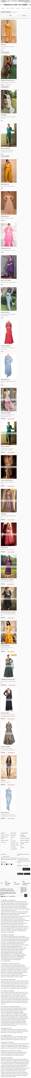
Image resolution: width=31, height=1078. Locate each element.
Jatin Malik (8, 946)
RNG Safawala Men (5, 955)
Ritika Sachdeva (11, 976)
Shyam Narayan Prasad (14, 923)
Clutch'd (23, 966)
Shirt (26, 1038)
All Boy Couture (4, 1048)
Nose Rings (8, 1009)
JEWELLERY (14, 0)
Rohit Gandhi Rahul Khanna (7, 919)
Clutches (23, 1019)
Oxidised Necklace (21, 1018)
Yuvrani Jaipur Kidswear (20, 1045)
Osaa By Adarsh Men (22, 904)
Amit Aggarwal (15, 920)
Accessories (3, 999)
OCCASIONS (13, 846)
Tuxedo (2, 998)
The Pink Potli (17, 966)
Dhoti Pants (17, 983)
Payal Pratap (19, 911)
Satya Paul (23, 901)
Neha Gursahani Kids (12, 1046)
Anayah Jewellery (17, 970)
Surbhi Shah (20, 921)
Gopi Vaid (20, 924)
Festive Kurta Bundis (16, 1001)
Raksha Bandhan (22, 1052)
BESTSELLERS (13, 835)
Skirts (14, 985)
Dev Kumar (3, 943)
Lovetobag (24, 970)
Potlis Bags (17, 1019)
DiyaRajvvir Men (11, 949)
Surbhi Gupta (18, 927)
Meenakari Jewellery (18, 1012)
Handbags (3, 1021)
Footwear (23, 1002)
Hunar (20, 968)
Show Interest (11, 418)
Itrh (12, 929)
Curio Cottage (4, 965)
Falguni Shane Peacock (6, 904)
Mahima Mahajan (26, 908)
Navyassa (12, 1045)
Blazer (22, 1038)
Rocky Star (14, 904)
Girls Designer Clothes (6, 1029)
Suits (26, 992)
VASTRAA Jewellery (10, 968)
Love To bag (11, 966)
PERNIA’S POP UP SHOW (4, 838)
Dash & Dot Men (7, 936)
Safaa (2, 929)
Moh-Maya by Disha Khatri (19, 965)
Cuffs (12, 1008)
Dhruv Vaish (15, 936)
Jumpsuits (23, 985)
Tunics (2, 983)
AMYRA (20, 973)
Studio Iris (3, 930)
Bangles (24, 1008)
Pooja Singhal (17, 901)
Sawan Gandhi (19, 926)
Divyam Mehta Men (13, 937)
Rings (20, 1008)
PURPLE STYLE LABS (5, 835)
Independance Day (11, 1052)
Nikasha (23, 919)
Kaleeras (20, 1009)
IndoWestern (8, 1001)
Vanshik (3, 939)
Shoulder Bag (4, 1024)
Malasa (12, 927)
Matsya (25, 926)
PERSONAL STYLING (15, 844)
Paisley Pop (24, 975)
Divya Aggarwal (4, 923)
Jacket (18, 1038)
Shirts (14, 992)
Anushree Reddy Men (16, 946)
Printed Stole (13, 1025)
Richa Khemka (7, 929)
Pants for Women (25, 983)
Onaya (16, 907)
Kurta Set (10, 1031)
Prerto (17, 976)
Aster (17, 968)
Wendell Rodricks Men (6, 958)
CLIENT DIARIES (14, 848)
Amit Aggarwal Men (14, 945)
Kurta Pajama (16, 996)
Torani (2, 927)
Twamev (18, 940)
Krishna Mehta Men (11, 943)
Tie (26, 1002)
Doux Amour (3, 972)
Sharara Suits (4, 1031)
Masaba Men (15, 952)
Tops (22, 982)
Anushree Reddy (10, 903)
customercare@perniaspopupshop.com (9, 859)
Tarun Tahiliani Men (23, 945)
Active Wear (17, 1002)
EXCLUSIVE (13, 837)
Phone (26, 865)
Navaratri (3, 1053)
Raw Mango (3, 901)
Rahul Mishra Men (20, 953)
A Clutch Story (10, 972)
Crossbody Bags (4, 1022)
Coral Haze (7, 973)
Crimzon (21, 976)
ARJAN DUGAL (4, 949)
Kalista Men (3, 950)
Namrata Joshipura (24, 920)
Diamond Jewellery (14, 1015)
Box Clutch (16, 1024)
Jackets (18, 985)
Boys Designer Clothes (6, 1036)
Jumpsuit (25, 998)
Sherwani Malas (17, 999)
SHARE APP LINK (26, 869)
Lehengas (3, 980)
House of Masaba (5, 926)
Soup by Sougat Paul (12, 924)
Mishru (3, 910)
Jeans (11, 996)
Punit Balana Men (5, 945)
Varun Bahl (3, 920)
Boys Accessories (22, 1039)
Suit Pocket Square (23, 993)
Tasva (2, 936)
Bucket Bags (12, 1022)
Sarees (17, 980)
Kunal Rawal (12, 940)
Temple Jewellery (5, 1015)
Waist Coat (11, 993)
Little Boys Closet (5, 1045)
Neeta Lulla (9, 920)
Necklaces (3, 1008)
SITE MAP (22, 847)
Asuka (8, 940)
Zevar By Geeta (25, 968)
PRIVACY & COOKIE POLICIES (24, 843)
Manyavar (3, 907)
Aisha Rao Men (22, 947)
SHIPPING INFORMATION (23, 836)
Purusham (10, 942)
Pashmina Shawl (23, 1024)
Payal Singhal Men (5, 953)
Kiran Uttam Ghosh (16, 908)
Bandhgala (12, 998)
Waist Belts (12, 1021)
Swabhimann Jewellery (7, 969)
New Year (21, 1055)
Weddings (8, 1055)
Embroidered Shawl (5, 1025)
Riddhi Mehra (23, 913)
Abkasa (16, 947)
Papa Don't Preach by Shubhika (8, 911)
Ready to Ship (16, 988)
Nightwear (13, 986)
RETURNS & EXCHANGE (25, 838)
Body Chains (10, 1010)
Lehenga (13, 1029)
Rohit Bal (16, 914)
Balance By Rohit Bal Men (17, 958)
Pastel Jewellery (23, 1013)
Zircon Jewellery (14, 1013)
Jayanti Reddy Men (5, 959)
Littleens (20, 1046)
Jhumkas (21, 1016)
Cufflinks (23, 999)
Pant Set (12, 1002)
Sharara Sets (17, 982)
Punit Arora (12, 953)
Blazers (18, 995)
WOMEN (4, 0)
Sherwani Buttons (5, 996)
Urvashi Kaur (4, 932)
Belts (10, 1019)
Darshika (23, 942)
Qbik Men (3, 946)
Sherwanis (3, 982)
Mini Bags (18, 1022)
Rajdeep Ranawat (5, 913)
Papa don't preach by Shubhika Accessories (11, 975)
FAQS (21, 845)
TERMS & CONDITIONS (24, 840)
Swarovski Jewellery (5, 1013)
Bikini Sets (9, 985)
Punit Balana (25, 911)
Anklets (21, 1010)
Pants (2, 993)
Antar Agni (3, 903)
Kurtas (22, 992)
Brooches (3, 1003)
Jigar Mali (16, 929)
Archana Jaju (25, 927)
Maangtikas (14, 1009)
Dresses (8, 982)
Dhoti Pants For (4, 1032)
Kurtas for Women (24, 980)
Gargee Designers (20, 949)
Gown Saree (4, 988)
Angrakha (7, 998)
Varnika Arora (4, 966)
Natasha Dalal (10, 901)
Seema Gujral (18, 916)
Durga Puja (22, 1053)
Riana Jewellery (8, 970)
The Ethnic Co (4, 942)
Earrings (8, 1008)
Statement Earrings (5, 1016)
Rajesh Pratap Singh (14, 913)
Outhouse (3, 968)
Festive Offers (23, 988)
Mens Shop (24, 1001)
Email (20, 865)
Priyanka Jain (4, 924)
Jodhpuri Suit (23, 996)
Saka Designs (26, 1046)
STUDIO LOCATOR (4, 840)
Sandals (6, 1019)
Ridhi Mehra (23, 906)
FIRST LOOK (3, 842)
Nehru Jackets (23, 1036)
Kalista (9, 908)
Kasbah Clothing (10, 950)
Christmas (3, 1055)
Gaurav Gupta (18, 917)
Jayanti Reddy (4, 908)
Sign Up (26, 895)
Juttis (13, 1019)
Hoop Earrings (4, 1018)
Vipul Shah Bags (14, 973)
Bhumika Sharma (5, 921)
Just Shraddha (16, 969)
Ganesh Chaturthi (15, 1053)
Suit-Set (23, 995)
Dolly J (26, 903)
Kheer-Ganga (24, 940)
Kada (26, 1018)
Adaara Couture (23, 929)
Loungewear (10, 999)
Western (3, 1001)
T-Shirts (14, 995)
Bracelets (16, 1008)
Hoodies (3, 995)
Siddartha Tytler (25, 916)
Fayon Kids (3, 1043)
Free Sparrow (4, 1046)
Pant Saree (9, 988)
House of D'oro (24, 969)
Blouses (18, 986)
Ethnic (27, 999)
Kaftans (25, 982)
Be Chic (2, 973)
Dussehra (8, 1053)
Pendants (11, 1012)
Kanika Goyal (24, 923)
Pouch (7, 1021)
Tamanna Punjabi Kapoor (12, 930)
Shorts (10, 995)
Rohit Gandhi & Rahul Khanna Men (18, 955)
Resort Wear (3, 985)
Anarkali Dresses (20, 1031)
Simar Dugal (7, 927)
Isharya (10, 965)
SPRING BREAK (20, 956)
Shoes (2, 1019)
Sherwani (18, 992)
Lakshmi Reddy (25, 1043)
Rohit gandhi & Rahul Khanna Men (13, 939)
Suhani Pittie (4, 976)
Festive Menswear (5, 1002)
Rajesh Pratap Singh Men (23, 937)
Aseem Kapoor (10, 932)
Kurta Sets (13, 980)
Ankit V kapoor (4, 937)
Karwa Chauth (15, 1055)
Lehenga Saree (24, 986)
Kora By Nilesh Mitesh (5, 961)
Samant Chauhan (13, 921)
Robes (6, 995)
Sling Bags (23, 1021)
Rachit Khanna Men (5, 947)
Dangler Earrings (14, 1016)
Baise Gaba (17, 906)
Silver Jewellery (22, 1015)
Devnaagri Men (19, 943)
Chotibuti (19, 1043)
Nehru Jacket (9, 992)
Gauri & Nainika (22, 907)
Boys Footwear (13, 1039)
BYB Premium (25, 1048)
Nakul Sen (8, 910)
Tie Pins (16, 993)
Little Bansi (13, 1043)
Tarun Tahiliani (4, 917)
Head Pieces (3, 1010)
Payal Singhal (11, 917)
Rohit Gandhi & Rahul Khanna (7, 916)
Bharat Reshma (16, 942)
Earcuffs (24, 1009)
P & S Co (9, 1043)
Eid (17, 1052)
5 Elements (24, 972)
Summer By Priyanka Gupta (7, 906)
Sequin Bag (10, 1024)
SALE (12, 839)
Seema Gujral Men (5, 956)
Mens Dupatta (19, 998)
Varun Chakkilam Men (15, 959)
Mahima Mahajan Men (6, 952)
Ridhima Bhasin (4, 914)
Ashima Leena (17, 919)
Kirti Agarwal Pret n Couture (15, 1048)
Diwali (2, 1052)
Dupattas (8, 986)
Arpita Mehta (13, 926)
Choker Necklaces (12, 1018)
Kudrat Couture (18, 950)
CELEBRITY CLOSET (14, 842)
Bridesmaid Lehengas (9, 983)
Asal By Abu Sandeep (19, 903)
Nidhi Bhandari (18, 972)
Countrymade (22, 936)
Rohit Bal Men (25, 939)
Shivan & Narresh (10, 907)
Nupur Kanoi (13, 910)
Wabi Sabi (3, 940)
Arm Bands (16, 1010)
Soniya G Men (13, 956)
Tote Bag (23, 1022)
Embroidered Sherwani (11, 1038)
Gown (12, 982)
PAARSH (20, 952)
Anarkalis (8, 980)
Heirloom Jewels (4, 1012)
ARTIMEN (12, 947)
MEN (9, 0)
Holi (5, 1052)
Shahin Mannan (22, 930)
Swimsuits (3, 986)
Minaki (2, 970)
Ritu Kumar (11, 914)
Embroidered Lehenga (21, 1029)
